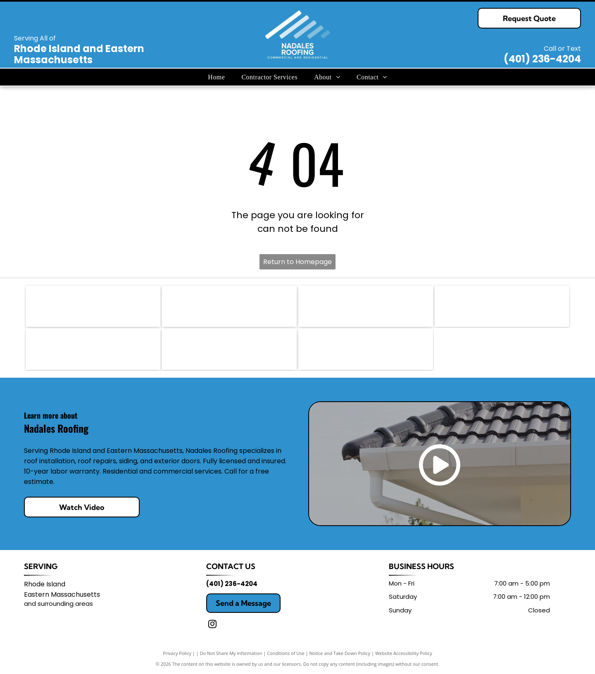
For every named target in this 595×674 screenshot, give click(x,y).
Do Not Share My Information (231, 653)
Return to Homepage (297, 262)
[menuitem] (216, 77)
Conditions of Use (286, 653)
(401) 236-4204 (542, 59)
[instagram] (212, 625)
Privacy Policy (177, 653)
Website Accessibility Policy (403, 653)
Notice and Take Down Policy (340, 653)
